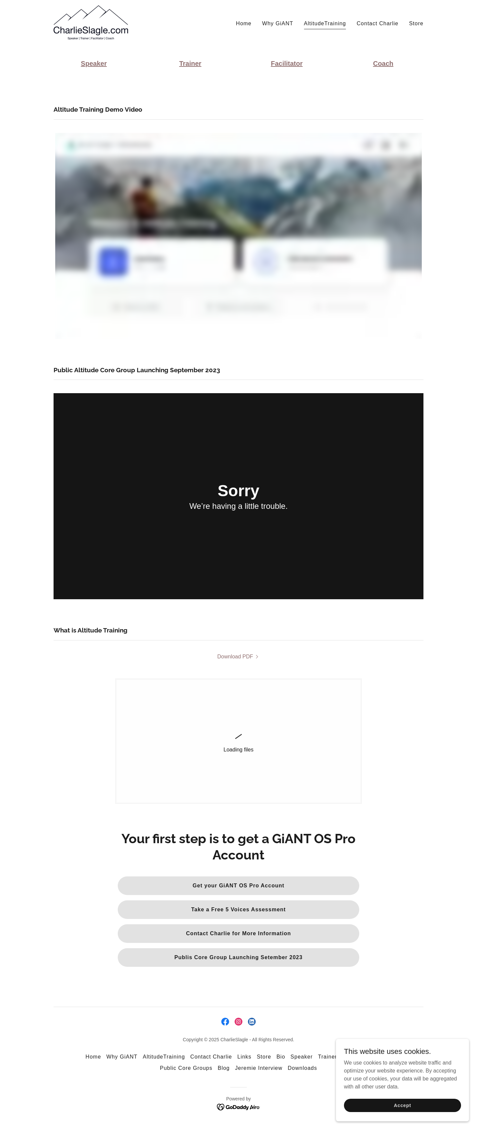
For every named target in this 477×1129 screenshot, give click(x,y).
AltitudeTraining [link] (325, 23)
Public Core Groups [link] (186, 1068)
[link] (91, 22)
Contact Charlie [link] (377, 23)
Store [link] (416, 23)
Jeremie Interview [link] (259, 1068)
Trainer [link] (327, 1057)
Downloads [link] (302, 1068)
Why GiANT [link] (277, 23)
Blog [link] (224, 1068)
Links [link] (244, 1057)
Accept (402, 1105)
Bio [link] (280, 1057)
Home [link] (243, 23)
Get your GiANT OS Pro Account (238, 885)
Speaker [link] (301, 1057)
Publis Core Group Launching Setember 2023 (238, 957)
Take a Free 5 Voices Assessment (238, 909)
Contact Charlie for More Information (238, 933)
